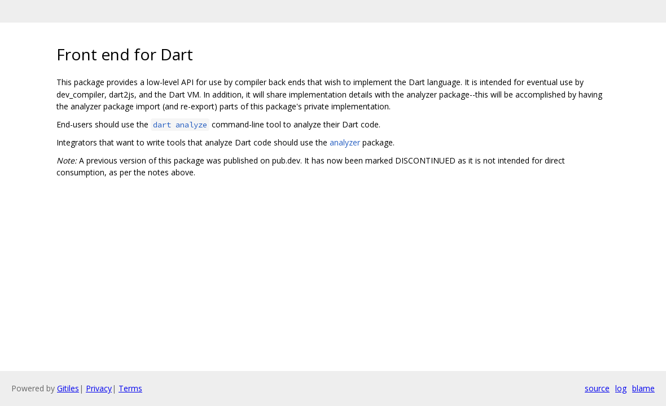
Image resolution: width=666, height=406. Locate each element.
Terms (130, 388)
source (597, 388)
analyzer (345, 142)
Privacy (99, 388)
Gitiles (68, 388)
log (620, 388)
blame (643, 388)
